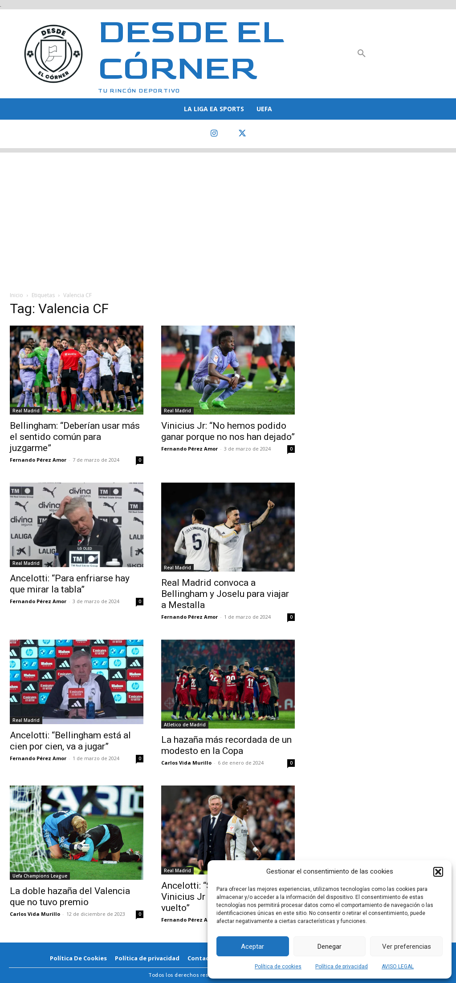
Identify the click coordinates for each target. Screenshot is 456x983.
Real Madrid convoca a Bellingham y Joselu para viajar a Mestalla (225, 593)
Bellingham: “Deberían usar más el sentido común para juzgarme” (75, 436)
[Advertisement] (228, 215)
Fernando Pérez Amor (38, 459)
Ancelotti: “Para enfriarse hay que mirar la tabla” (70, 584)
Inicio (16, 295)
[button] (438, 871)
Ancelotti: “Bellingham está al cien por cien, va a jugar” (70, 741)
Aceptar (252, 947)
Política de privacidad (341, 966)
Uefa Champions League (39, 876)
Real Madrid (26, 410)
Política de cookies (278, 966)
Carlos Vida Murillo (186, 762)
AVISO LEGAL (398, 966)
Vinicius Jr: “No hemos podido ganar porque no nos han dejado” (228, 431)
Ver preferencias (406, 947)
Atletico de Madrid (185, 724)
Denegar (330, 947)
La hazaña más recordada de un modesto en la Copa (226, 745)
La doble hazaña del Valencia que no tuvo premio (70, 896)
